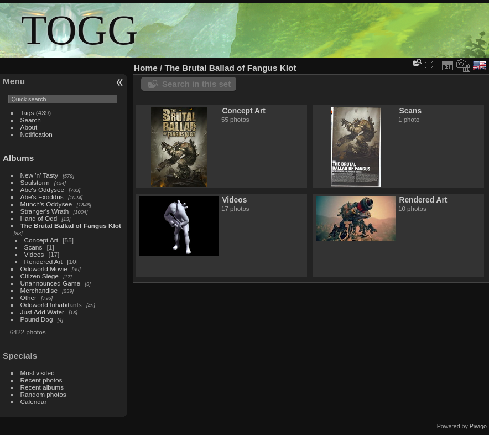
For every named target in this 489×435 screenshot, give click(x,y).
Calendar (33, 401)
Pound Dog (36, 319)
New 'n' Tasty (39, 175)
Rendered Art (43, 261)
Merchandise (39, 290)
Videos (34, 254)
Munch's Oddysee (46, 204)
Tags (27, 112)
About (29, 127)
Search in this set (196, 84)
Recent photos (41, 380)
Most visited (37, 372)
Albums (18, 158)
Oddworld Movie (43, 268)
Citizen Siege (39, 275)
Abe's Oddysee (42, 189)
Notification (36, 134)
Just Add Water (42, 311)
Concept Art (41, 240)
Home (146, 67)
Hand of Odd (39, 218)
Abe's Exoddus (42, 196)
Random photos (43, 394)
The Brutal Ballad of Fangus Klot (70, 225)
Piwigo (478, 426)
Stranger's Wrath (44, 211)
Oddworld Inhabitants (51, 304)
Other (28, 297)
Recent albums (42, 387)
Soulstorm (35, 182)
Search (30, 119)
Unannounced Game (50, 283)
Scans (33, 247)
